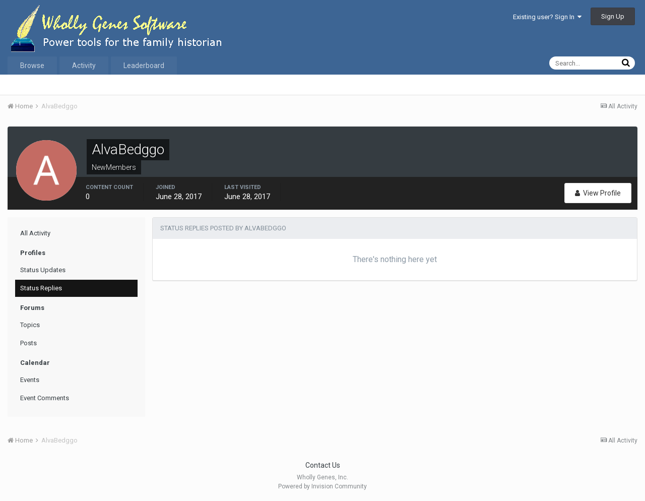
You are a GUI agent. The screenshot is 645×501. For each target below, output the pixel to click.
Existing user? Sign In (547, 17)
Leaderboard (143, 65)
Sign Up (612, 16)
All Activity (35, 233)
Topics (30, 325)
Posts (28, 343)
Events (29, 380)
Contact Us (322, 465)
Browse (32, 65)
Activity (84, 65)
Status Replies (41, 288)
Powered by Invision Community (322, 486)
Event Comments (44, 398)
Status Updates (43, 270)
